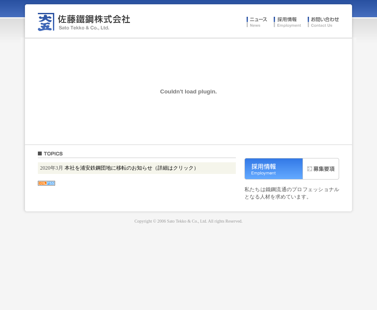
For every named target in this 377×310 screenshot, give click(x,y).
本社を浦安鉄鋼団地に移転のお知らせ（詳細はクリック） (132, 168)
